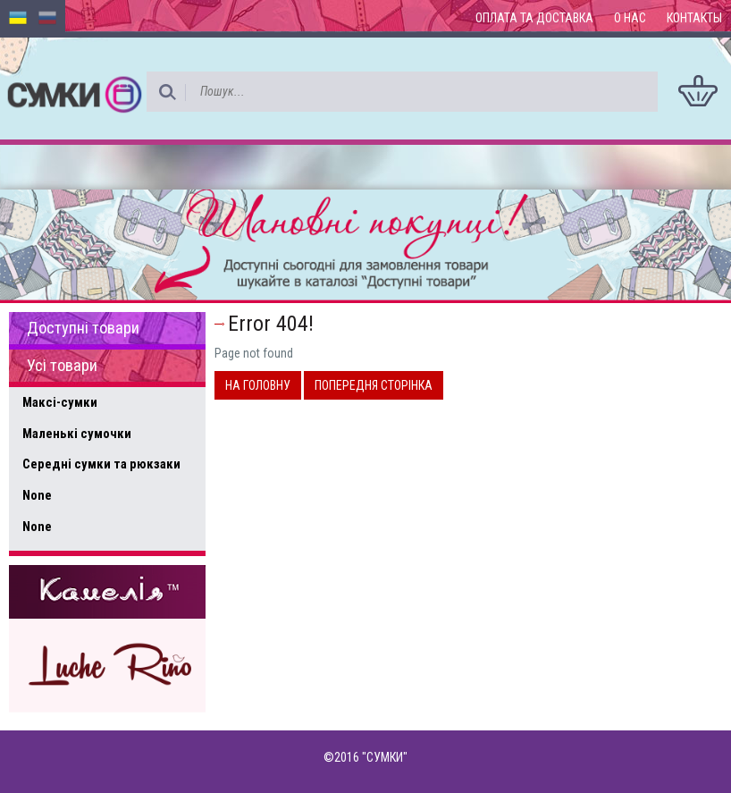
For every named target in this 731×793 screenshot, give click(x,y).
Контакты (694, 18)
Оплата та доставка (534, 18)
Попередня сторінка (374, 385)
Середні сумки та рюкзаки (101, 464)
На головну (257, 385)
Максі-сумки (59, 402)
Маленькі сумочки (76, 434)
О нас (630, 18)
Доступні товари (83, 328)
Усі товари (62, 365)
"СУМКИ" (385, 757)
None (37, 495)
